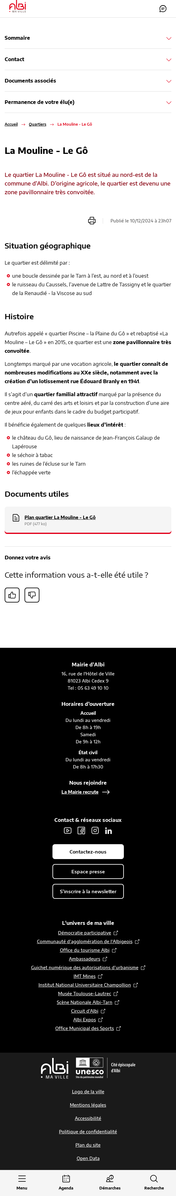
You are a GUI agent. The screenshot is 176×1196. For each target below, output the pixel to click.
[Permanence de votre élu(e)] (88, 102)
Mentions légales (88, 1105)
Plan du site (88, 1145)
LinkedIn (108, 830)
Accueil (11, 124)
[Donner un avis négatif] (32, 595)
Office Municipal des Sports (84, 1028)
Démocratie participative (84, 932)
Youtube (67, 830)
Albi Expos (84, 1019)
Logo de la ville (88, 1091)
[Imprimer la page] (92, 220)
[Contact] (88, 59)
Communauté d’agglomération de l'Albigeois (85, 941)
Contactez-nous (163, 8)
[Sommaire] (88, 37)
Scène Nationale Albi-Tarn (84, 1002)
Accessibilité (88, 1118)
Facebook (81, 830)
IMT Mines (85, 976)
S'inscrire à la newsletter (88, 891)
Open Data (88, 1158)
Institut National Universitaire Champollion (84, 985)
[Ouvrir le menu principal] (22, 1183)
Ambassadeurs (84, 958)
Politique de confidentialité (88, 1131)
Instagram (95, 830)
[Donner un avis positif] (12, 595)
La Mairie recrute (79, 792)
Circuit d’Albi (84, 1011)
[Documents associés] (88, 80)
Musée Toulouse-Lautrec (84, 993)
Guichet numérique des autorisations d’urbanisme (84, 967)
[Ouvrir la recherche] (154, 1183)
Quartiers (37, 124)
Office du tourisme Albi (85, 950)
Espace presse (88, 871)
